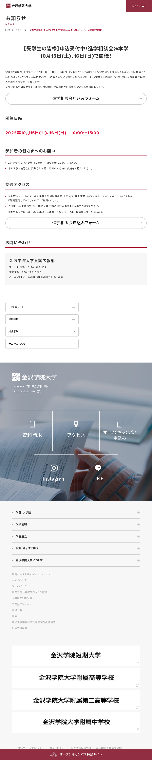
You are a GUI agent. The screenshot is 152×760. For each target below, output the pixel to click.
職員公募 (17, 610)
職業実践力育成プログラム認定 (29, 592)
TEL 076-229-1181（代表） (27, 391)
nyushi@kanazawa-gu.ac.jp (46, 277)
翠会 (14, 616)
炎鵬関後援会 (19, 628)
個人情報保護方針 (81, 748)
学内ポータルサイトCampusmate (31, 574)
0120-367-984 (37, 267)
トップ (7, 30)
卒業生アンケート (21, 604)
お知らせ (19, 30)
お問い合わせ (37, 748)
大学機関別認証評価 (23, 598)
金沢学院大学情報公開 (109, 748)
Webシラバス (19, 580)
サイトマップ (18, 748)
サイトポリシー (58, 748)
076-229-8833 (31, 272)
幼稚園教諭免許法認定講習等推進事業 (34, 622)
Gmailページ (19, 586)
